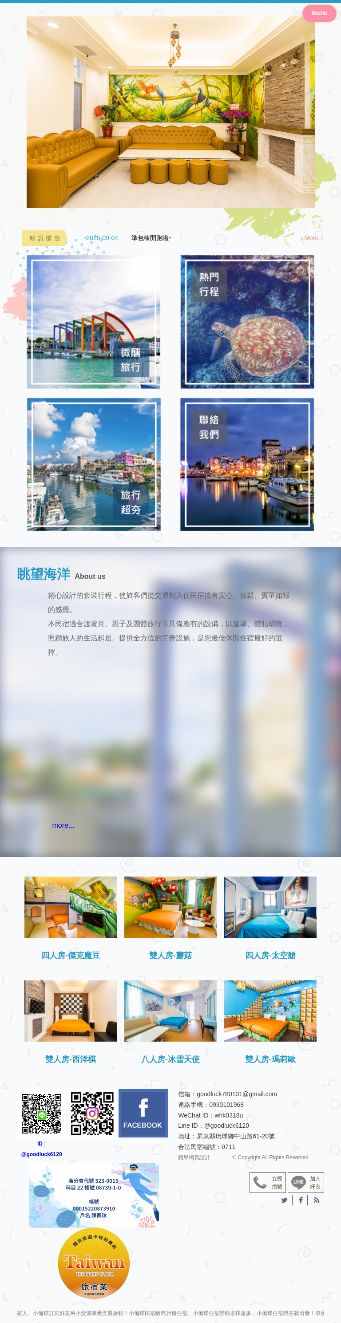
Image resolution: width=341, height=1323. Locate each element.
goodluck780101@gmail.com (237, 1094)
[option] (205, 238)
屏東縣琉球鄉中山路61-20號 (236, 1136)
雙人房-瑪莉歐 (270, 1059)
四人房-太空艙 (270, 955)
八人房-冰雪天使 (170, 1059)
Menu (319, 12)
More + (314, 237)
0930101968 (226, 1104)
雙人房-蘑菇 (170, 955)
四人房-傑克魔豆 (70, 955)
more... (63, 825)
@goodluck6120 (226, 1125)
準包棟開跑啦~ (151, 237)
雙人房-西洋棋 (70, 1059)
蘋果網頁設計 (194, 1157)
